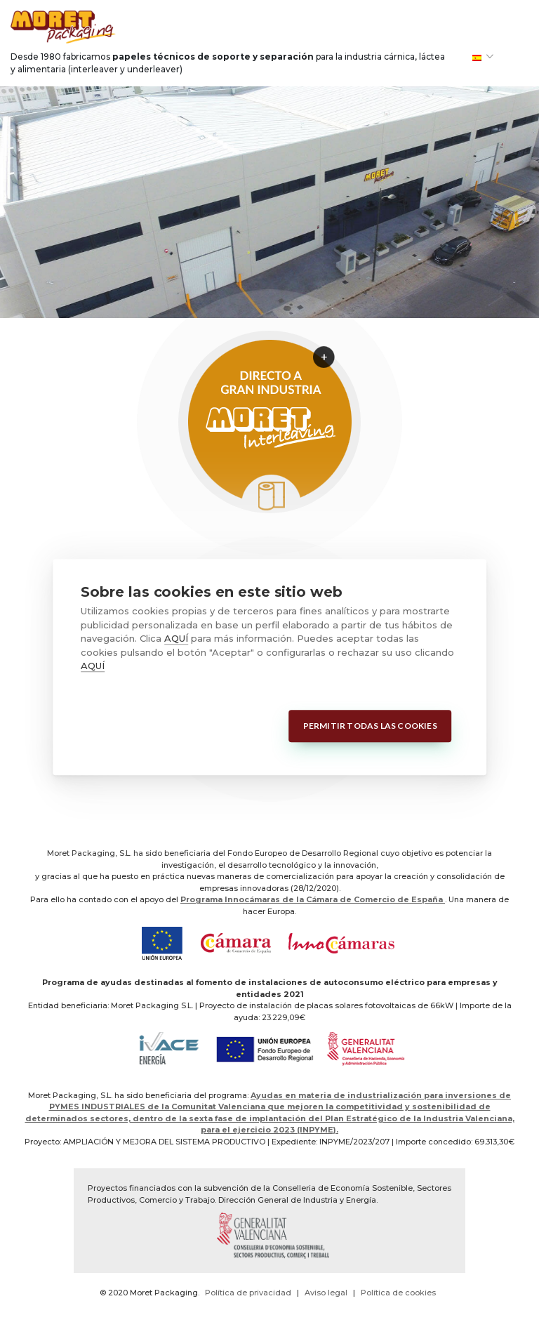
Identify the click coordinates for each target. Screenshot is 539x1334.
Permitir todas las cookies (370, 725)
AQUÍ (176, 638)
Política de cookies (398, 1292)
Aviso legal (326, 1292)
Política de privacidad (248, 1292)
